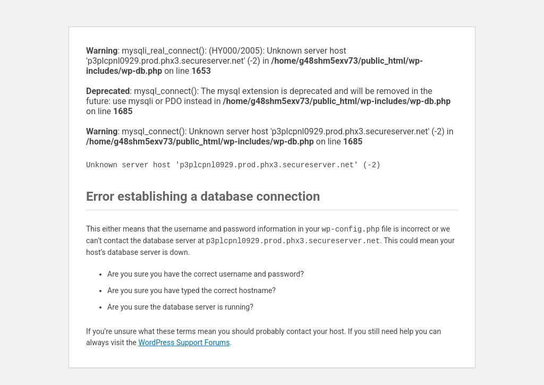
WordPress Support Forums (184, 342)
